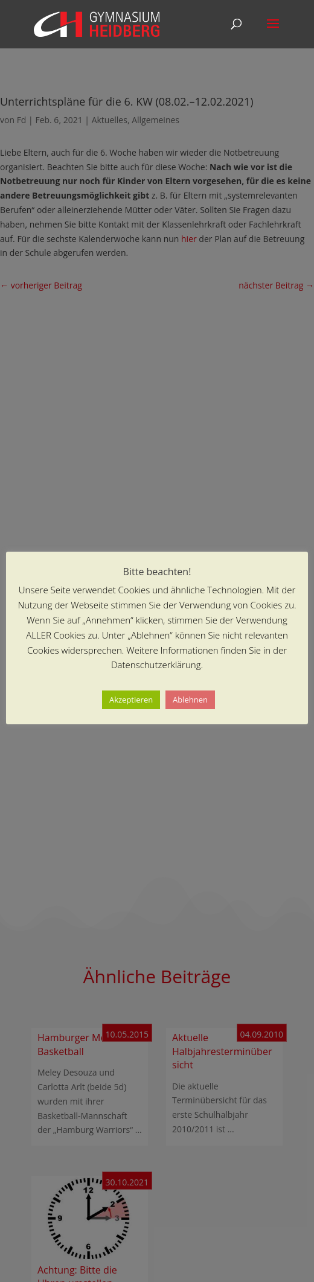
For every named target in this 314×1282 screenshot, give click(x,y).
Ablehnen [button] (190, 699)
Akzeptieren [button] (131, 699)
